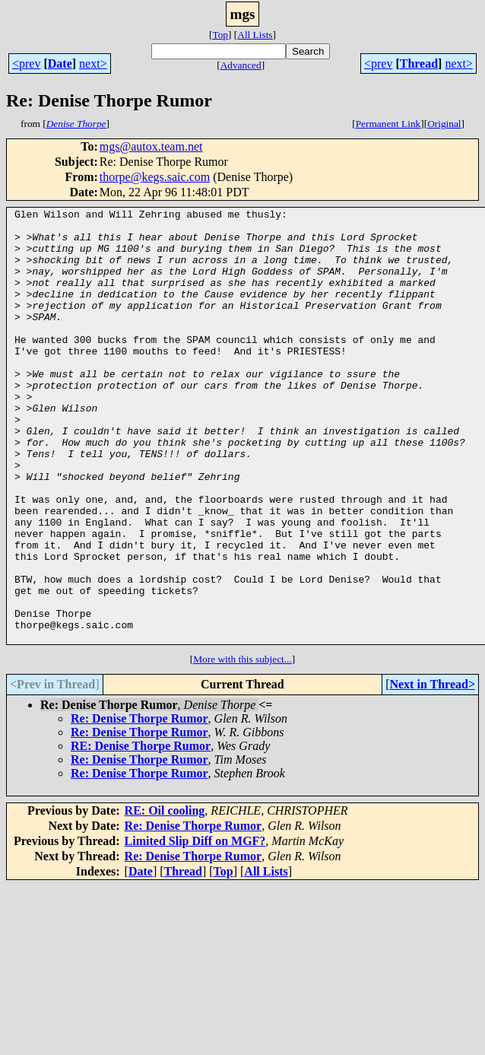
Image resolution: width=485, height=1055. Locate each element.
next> (93, 63)
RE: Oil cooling (165, 897)
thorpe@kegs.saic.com (155, 176)
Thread (419, 63)
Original (444, 123)
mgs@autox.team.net (151, 146)
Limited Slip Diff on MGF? (195, 927)
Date (60, 63)
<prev (26, 63)
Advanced (241, 65)
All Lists (254, 34)
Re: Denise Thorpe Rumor (139, 805)
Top (220, 34)
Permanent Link (388, 123)
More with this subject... (242, 746)
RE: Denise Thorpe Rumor (141, 832)
